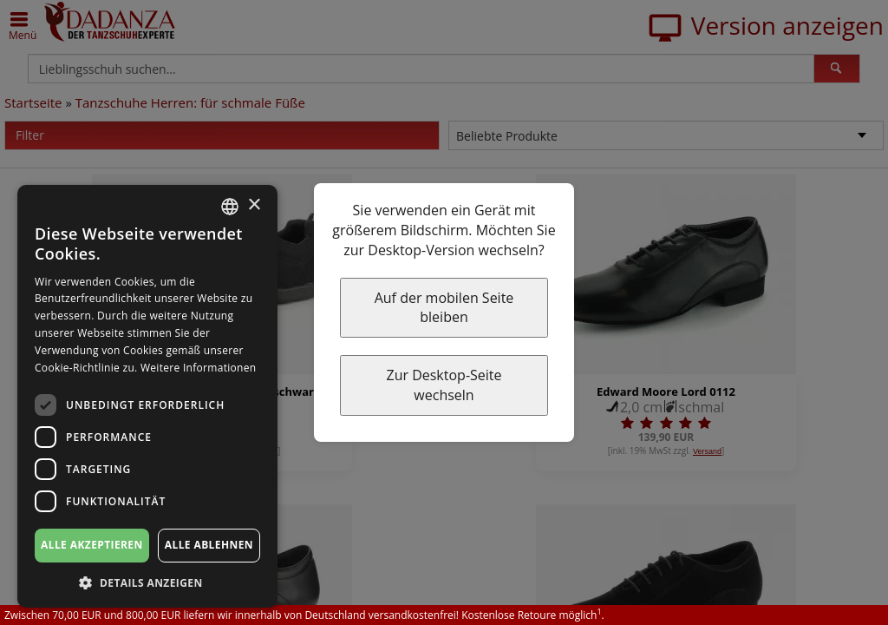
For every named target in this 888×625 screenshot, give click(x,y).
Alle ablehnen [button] (209, 544)
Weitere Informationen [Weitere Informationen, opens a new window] (198, 367)
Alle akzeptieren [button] (92, 544)
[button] (147, 582)
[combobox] (229, 206)
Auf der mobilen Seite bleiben (444, 307)
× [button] (253, 205)
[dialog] (147, 396)
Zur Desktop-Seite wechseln (443, 385)
